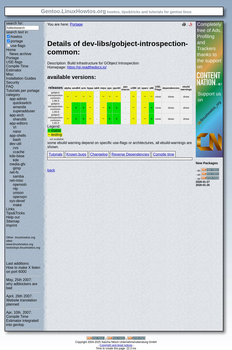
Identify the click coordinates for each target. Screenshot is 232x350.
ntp (15, 189)
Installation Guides (21, 78)
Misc (10, 74)
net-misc (16, 180)
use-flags (18, 46)
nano (17, 131)
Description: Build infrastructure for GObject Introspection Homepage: (119, 54)
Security (12, 82)
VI (14, 127)
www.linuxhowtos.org (19, 244)
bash (17, 140)
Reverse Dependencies (130, 154)
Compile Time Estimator (17, 68)
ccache (18, 152)
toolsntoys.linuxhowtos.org (23, 247)
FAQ (9, 86)
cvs (15, 148)
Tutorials (56, 154)
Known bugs (76, 154)
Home (11, 50)
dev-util (15, 144)
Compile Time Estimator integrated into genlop (22, 321)
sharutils (20, 119)
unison (18, 193)
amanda (19, 107)
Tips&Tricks (15, 213)
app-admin (18, 99)
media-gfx (17, 164)
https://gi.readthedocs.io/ (86, 67)
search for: (14, 23)
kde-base (17, 156)
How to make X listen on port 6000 (23, 270)
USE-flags (14, 62)
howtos (16, 37)
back (51, 170)
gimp (17, 168)
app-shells (18, 135)
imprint (11, 225)
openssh (20, 184)
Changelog (99, 154)
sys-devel (17, 201)
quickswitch (22, 103)
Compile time (163, 154)
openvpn (20, 197)
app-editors (19, 123)
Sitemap (12, 221)
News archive (20, 54)
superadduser (24, 111)
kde (16, 160)
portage (17, 41)
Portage (12, 58)
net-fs (14, 172)
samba (18, 176)
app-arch (17, 115)
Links (10, 209)
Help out (13, 217)
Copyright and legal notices (116, 345)
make (17, 205)
